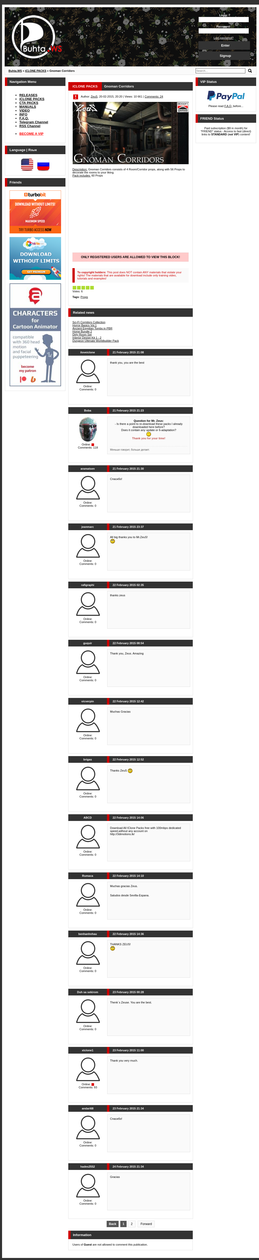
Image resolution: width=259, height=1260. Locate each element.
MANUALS (27, 107)
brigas (87, 759)
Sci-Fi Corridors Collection (88, 322)
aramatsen (87, 468)
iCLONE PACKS (31, 99)
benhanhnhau (87, 933)
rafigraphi (87, 585)
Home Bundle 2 (82, 331)
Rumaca (87, 875)
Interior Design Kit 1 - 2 (87, 337)
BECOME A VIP (31, 134)
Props (84, 297)
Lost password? (223, 37)
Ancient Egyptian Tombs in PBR (92, 328)
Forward (146, 1224)
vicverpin (87, 701)
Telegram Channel (33, 122)
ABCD (87, 817)
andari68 (87, 1108)
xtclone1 (88, 1050)
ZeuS (94, 96)
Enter (225, 45)
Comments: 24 (154, 96)
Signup (225, 56)
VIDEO (24, 110)
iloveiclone (87, 352)
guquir (87, 643)
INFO (23, 114)
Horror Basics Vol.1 (84, 325)
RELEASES (28, 95)
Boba (87, 410)
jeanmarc (87, 526)
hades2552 (87, 1166)
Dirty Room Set (82, 334)
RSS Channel (29, 126)
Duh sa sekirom (87, 992)
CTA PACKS (28, 103)
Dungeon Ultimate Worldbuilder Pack (95, 340)
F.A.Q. (24, 118)
